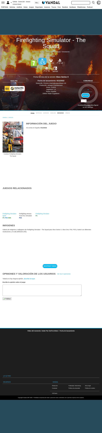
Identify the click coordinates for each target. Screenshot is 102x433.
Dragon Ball (21, 1)
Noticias (12, 7)
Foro (59, 7)
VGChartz (54, 393)
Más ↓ (37, 2)
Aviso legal (88, 385)
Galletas (15, 1)
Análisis (19, 7)
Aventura (49, 52)
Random (65, 7)
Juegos (31, 7)
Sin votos (88, 105)
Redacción (55, 385)
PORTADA (4, 7)
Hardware (72, 7)
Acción (42, 52)
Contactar (54, 388)
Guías (25, 7)
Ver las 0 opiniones (63, 274)
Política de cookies (90, 388)
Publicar (7, 299)
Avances (47, 7)
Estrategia (56, 52)
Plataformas (81, 7)
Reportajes (39, 7)
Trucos (54, 7)
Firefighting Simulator (42, 213)
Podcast (90, 7)
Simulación (66, 52)
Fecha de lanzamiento (47, 81)
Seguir (85, 95)
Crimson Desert (17, 4)
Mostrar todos (50, 266)
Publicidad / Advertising (75, 385)
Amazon (28, 1)
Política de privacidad (74, 388)
